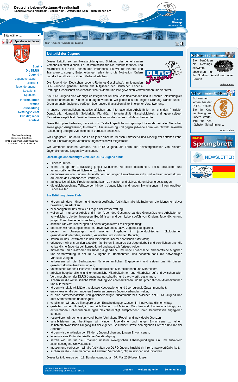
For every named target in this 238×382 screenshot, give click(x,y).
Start (36, 66)
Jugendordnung (26, 86)
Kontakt (33, 120)
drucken (128, 369)
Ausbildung (31, 108)
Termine (33, 104)
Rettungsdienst (28, 112)
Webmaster (70, 368)
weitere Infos (227, 84)
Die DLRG (32, 70)
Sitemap (176, 22)
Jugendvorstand (25, 78)
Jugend (34, 74)
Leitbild (31, 83)
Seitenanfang (172, 369)
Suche (178, 19)
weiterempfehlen (148, 369)
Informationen (29, 100)
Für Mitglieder (29, 116)
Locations (29, 90)
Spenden (30, 95)
